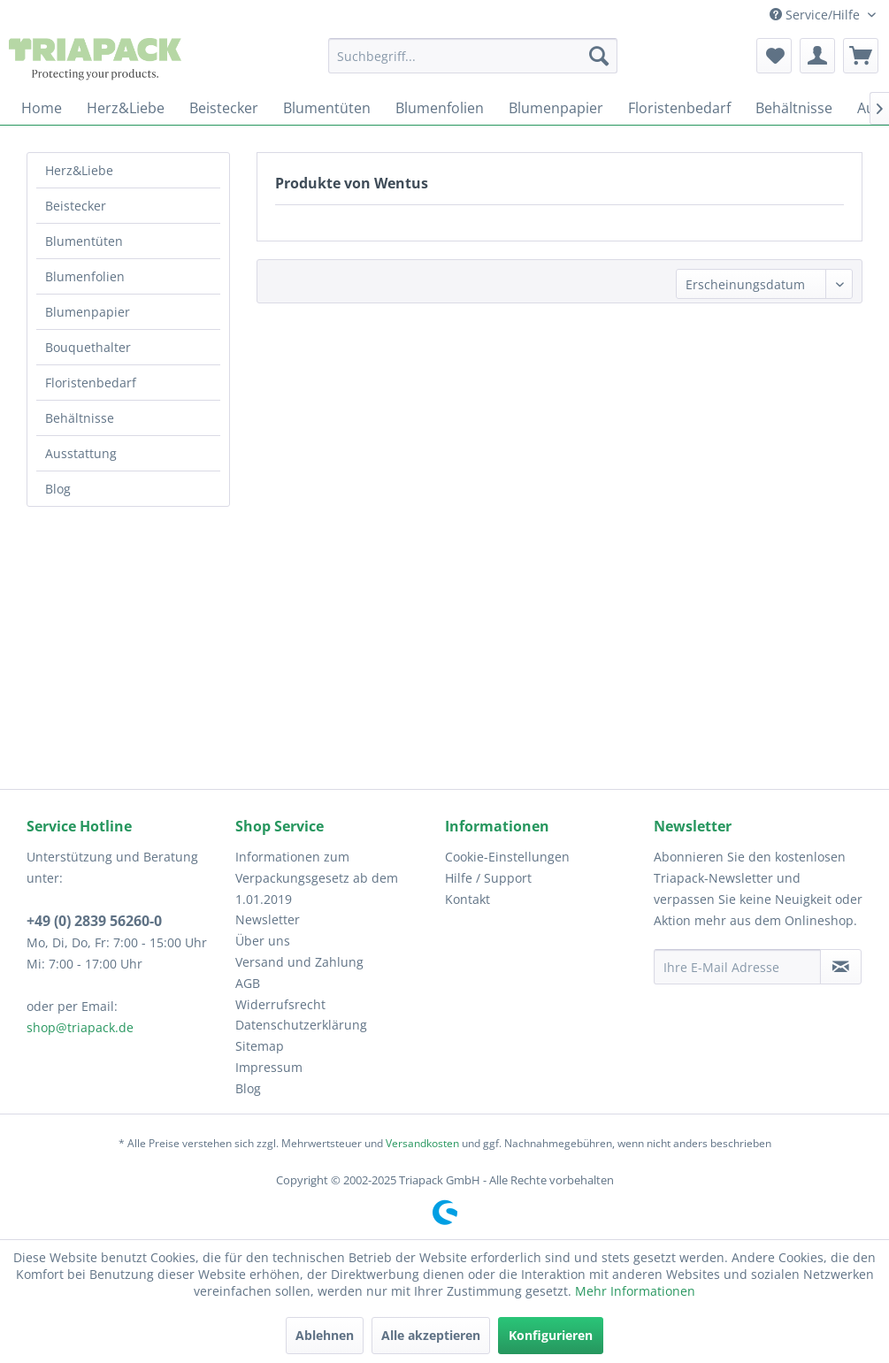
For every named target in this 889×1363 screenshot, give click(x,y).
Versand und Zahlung (299, 961)
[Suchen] (598, 55)
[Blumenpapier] (556, 108)
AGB (247, 983)
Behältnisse (79, 418)
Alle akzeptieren (430, 1335)
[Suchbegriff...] (472, 55)
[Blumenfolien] (439, 108)
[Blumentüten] (327, 108)
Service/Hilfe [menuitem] (816, 14)
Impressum (269, 1067)
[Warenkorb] (860, 55)
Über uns (262, 940)
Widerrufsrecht (280, 1004)
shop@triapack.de (80, 1027)
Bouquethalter (88, 347)
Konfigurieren (551, 1335)
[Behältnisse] (794, 108)
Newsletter (267, 919)
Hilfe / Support (488, 877)
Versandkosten (422, 1143)
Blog (58, 488)
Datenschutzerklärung (301, 1024)
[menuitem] (472, 55)
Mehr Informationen (635, 1291)
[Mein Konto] (817, 55)
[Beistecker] (224, 108)
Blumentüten (84, 241)
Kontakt (467, 899)
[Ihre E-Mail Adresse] (737, 966)
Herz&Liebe (79, 170)
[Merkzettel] (774, 55)
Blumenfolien (85, 276)
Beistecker (75, 205)
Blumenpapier (87, 311)
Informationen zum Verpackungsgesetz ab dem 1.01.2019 (316, 877)
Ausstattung (81, 453)
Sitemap (259, 1046)
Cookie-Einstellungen (507, 856)
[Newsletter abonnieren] (841, 966)
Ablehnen (324, 1335)
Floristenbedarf (90, 382)
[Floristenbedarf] (679, 108)
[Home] (41, 108)
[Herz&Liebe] (125, 108)
